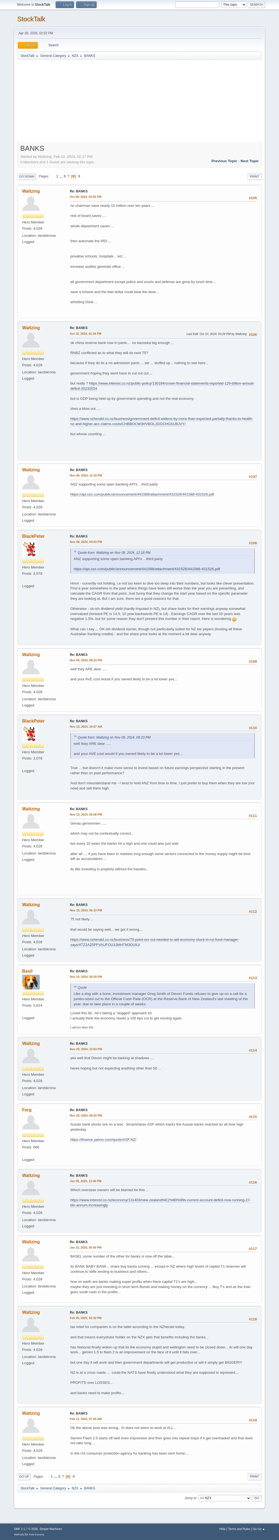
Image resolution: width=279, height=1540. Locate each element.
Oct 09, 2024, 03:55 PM (85, 196)
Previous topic (224, 161)
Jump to (190, 1498)
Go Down (26, 176)
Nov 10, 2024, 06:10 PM (86, 910)
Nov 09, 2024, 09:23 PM (86, 660)
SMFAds (19, 1534)
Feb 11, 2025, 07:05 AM (86, 1419)
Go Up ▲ (259, 1528)
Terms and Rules (239, 1528)
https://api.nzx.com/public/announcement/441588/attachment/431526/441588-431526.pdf (142, 494)
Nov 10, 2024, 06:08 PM (86, 814)
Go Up (24, 1476)
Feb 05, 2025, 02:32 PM (86, 1318)
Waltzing (31, 191)
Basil (27, 971)
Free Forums (36, 1534)
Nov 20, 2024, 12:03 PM (86, 1049)
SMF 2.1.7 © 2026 (26, 1528)
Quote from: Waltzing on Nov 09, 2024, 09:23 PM (114, 737)
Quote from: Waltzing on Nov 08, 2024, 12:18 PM (114, 553)
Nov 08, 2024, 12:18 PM (86, 475)
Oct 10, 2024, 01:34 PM (85, 333)
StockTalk (31, 19)
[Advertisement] (139, 101)
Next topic (250, 161)
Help (222, 1528)
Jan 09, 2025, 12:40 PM (85, 1181)
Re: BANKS (78, 191)
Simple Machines (51, 1528)
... (61, 176)
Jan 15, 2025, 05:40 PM (85, 1247)
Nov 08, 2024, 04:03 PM (86, 541)
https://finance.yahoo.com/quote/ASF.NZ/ (103, 1140)
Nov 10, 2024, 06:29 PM (86, 976)
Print (254, 176)
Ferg (27, 1110)
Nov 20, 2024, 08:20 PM (86, 1115)
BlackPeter (33, 536)
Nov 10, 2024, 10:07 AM (86, 726)
